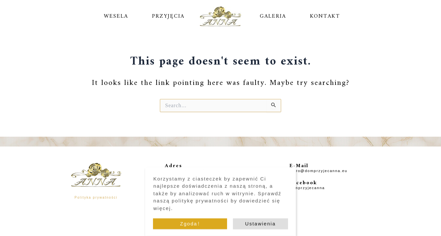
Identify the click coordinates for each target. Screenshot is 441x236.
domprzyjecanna (307, 188)
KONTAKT (325, 16)
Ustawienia (260, 225)
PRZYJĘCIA (168, 16)
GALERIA (273, 16)
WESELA (116, 16)
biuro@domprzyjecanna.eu (318, 171)
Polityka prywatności (96, 198)
